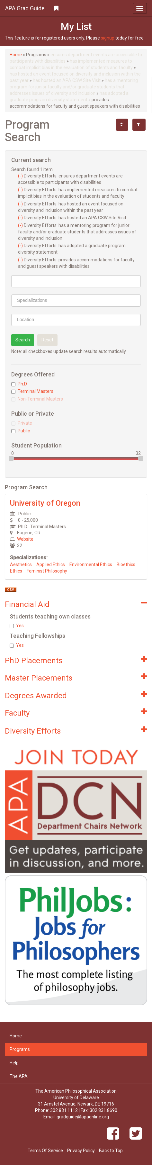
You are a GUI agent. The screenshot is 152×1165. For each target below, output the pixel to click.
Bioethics (126, 564)
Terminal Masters (32, 391)
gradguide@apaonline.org (83, 1116)
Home (16, 54)
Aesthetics (21, 564)
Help (14, 1062)
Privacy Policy (81, 1150)
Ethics (16, 570)
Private (21, 423)
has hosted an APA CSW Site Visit (67, 80)
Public (20, 430)
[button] (76, 8)
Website (25, 539)
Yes (17, 625)
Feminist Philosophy (47, 570)
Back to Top (111, 1150)
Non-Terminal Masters (37, 399)
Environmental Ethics (90, 564)
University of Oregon (45, 503)
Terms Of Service (45, 1150)
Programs (20, 1049)
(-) (21, 175)
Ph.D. (19, 383)
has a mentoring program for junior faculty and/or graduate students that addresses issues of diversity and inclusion (74, 87)
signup (107, 38)
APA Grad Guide (25, 8)
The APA (19, 1076)
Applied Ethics (50, 564)
